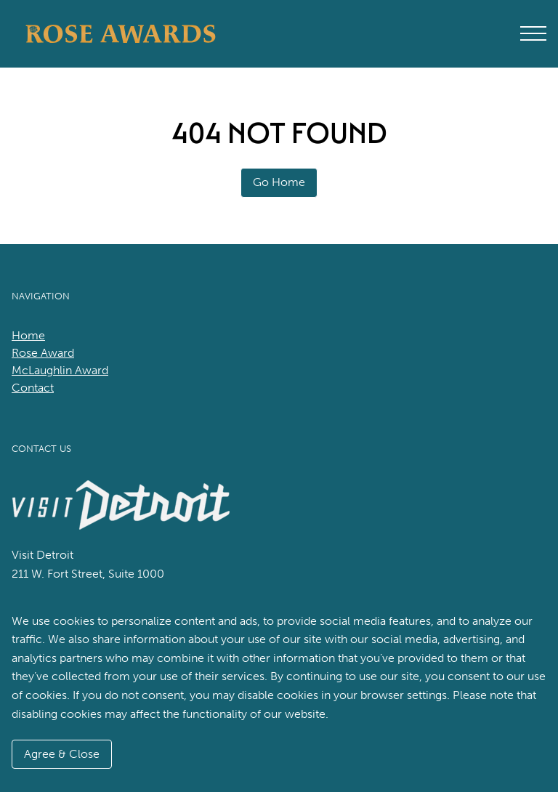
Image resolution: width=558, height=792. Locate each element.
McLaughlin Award (60, 370)
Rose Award (43, 353)
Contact (33, 388)
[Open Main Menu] (533, 33)
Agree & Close (62, 754)
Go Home (279, 182)
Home (28, 335)
